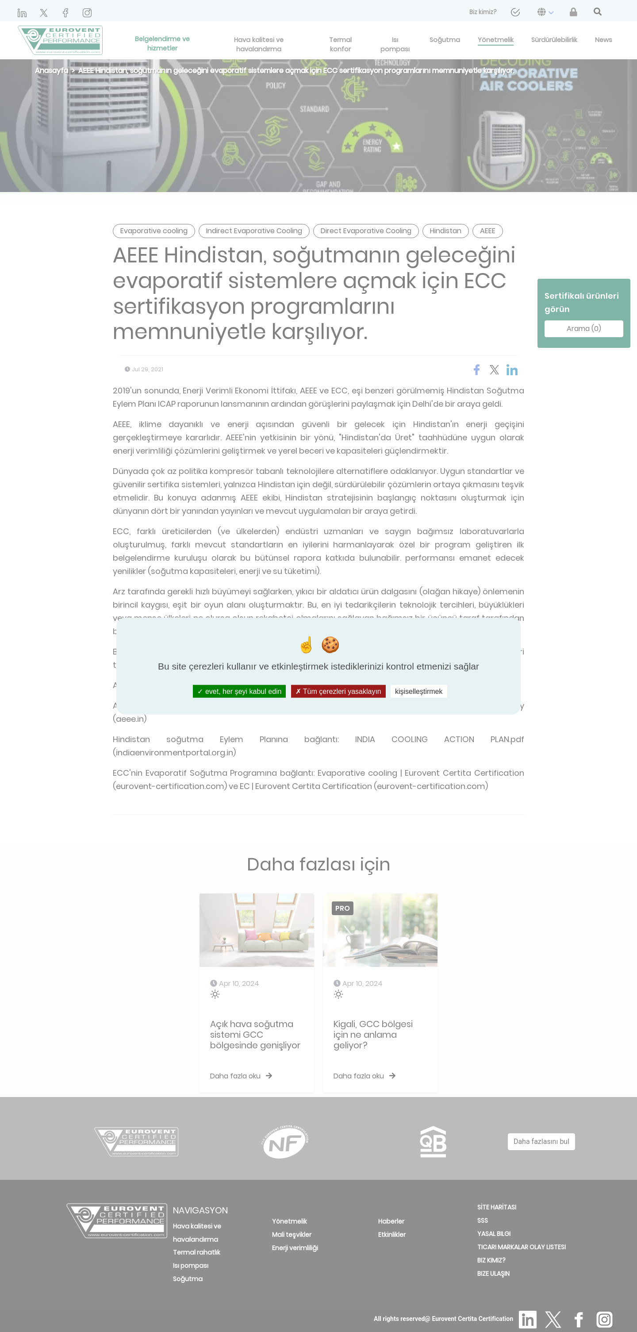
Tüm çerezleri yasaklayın (338, 691)
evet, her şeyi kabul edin (239, 691)
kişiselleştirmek (419, 691)
